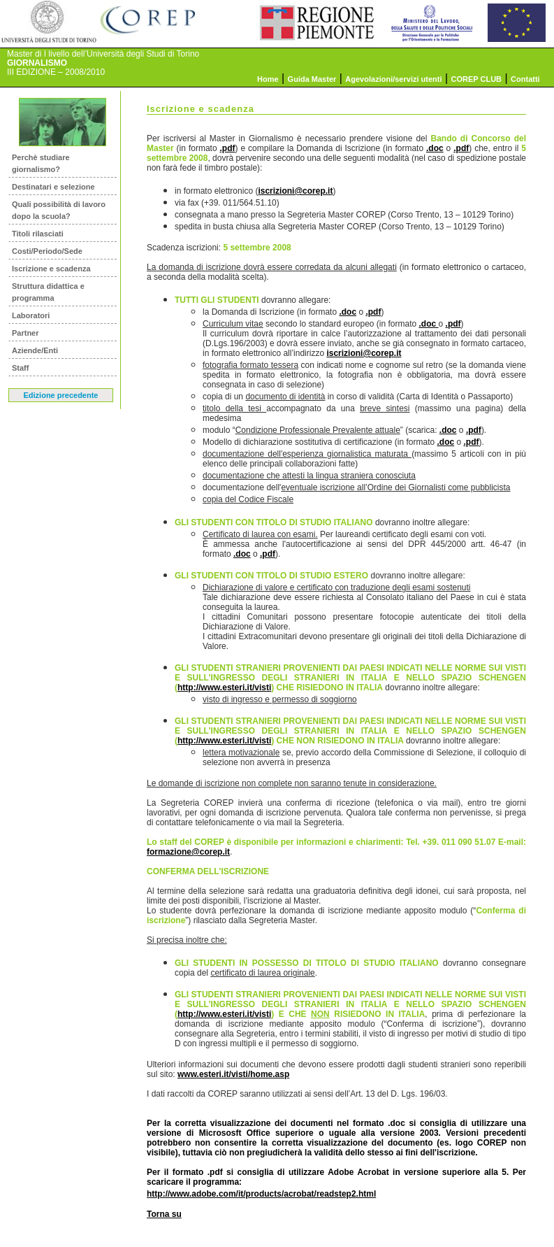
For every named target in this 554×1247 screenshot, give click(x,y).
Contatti (525, 79)
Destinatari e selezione (53, 187)
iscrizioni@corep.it (295, 191)
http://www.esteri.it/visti (224, 687)
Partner (25, 333)
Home (268, 79)
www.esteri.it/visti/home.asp (233, 1074)
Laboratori (31, 315)
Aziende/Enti (35, 350)
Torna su (164, 1214)
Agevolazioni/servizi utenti (393, 79)
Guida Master (312, 79)
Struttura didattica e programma (48, 292)
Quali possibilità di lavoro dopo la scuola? (58, 210)
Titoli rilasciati (38, 233)
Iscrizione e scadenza (51, 268)
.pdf (227, 148)
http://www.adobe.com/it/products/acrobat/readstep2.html (261, 1194)
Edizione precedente (61, 395)
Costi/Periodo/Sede (47, 251)
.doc (435, 148)
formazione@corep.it (188, 852)
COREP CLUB (476, 79)
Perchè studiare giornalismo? (41, 163)
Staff (20, 368)
